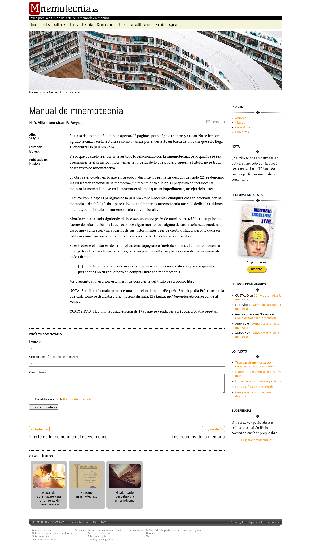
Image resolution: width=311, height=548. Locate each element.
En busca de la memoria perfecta (258, 381)
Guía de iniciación (42, 530)
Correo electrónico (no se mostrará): (55, 356)
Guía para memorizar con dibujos (253, 394)
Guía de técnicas (41, 536)
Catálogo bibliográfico (100, 539)
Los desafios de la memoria (198, 436)
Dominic (151, 533)
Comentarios (105, 24)
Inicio (34, 24)
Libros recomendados (100, 530)
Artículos (60, 24)
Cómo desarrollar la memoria (258, 297)
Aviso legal (237, 522)
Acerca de (273, 522)
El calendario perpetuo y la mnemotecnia (125, 494)
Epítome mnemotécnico (86, 492)
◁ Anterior (39, 428)
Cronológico (244, 127)
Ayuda (173, 24)
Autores (240, 118)
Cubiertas (242, 132)
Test (148, 536)
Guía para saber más (44, 539)
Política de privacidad (78, 399)
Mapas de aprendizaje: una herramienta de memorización (49, 496)
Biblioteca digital (97, 536)
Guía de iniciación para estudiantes (52, 533)
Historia (87, 24)
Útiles (121, 24)
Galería (159, 24)
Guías (46, 24)
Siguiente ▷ (213, 428)
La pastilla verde (140, 24)
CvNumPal (152, 530)
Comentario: (38, 372)
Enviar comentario (44, 407)
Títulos (240, 122)
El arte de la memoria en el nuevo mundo (68, 436)
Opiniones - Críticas (99, 533)
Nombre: (35, 341)
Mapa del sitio (255, 522)
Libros (74, 24)
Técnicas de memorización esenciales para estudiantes (254, 364)
